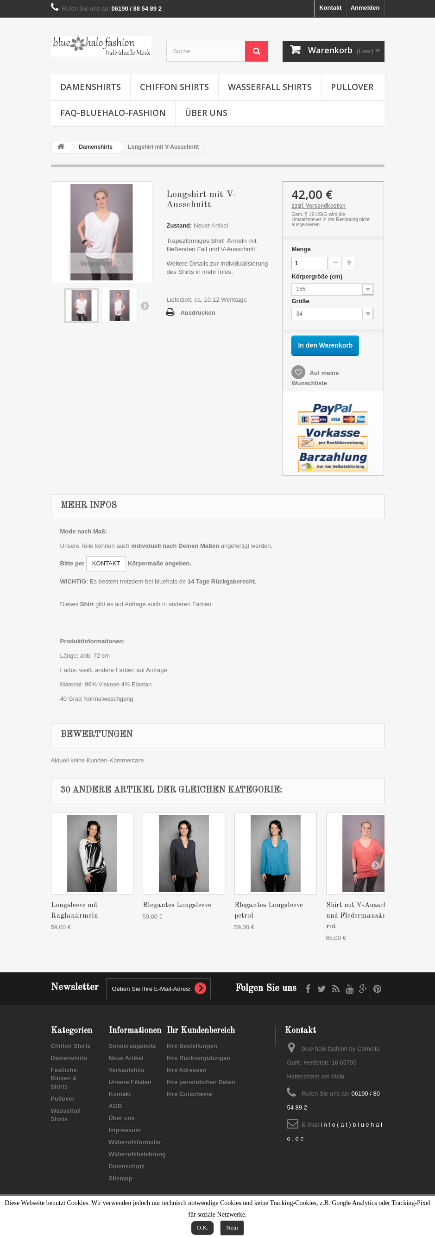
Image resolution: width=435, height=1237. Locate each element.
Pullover (352, 86)
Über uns (206, 112)
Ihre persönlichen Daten (201, 1081)
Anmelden (365, 7)
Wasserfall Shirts (270, 86)
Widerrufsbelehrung (137, 1154)
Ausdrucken (197, 312)
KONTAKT (106, 563)
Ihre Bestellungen (192, 1045)
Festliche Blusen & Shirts (64, 1078)
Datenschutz (127, 1166)
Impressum (125, 1130)
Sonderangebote (133, 1045)
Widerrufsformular (135, 1142)
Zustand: (179, 225)
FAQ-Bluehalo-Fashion (113, 112)
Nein (232, 1227)
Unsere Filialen (130, 1081)
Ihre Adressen (187, 1069)
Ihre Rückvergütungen (199, 1057)
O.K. (202, 1227)
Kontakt (330, 7)
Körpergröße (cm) (317, 276)
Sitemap (120, 1178)
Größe (301, 301)
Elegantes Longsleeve (177, 905)
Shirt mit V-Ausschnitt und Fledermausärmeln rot (364, 916)
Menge (300, 249)
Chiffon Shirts (174, 86)
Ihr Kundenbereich (201, 1031)
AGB (115, 1106)
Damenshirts (90, 86)
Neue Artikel (126, 1057)
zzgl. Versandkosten (318, 205)
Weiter (144, 305)
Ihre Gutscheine (189, 1094)
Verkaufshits (127, 1069)
